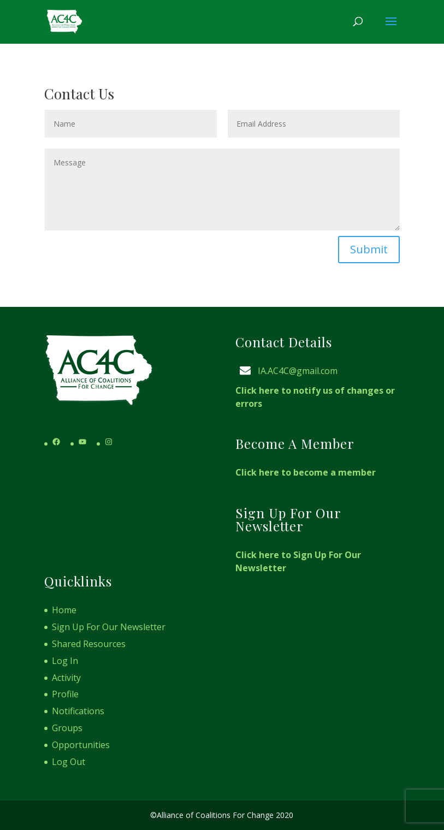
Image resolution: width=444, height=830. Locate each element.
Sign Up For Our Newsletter (108, 627)
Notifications (78, 711)
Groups (67, 728)
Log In (65, 661)
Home (64, 610)
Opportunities (81, 745)
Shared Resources (89, 644)
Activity (66, 678)
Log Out (68, 762)
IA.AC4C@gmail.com (298, 371)
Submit (369, 249)
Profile (65, 694)
